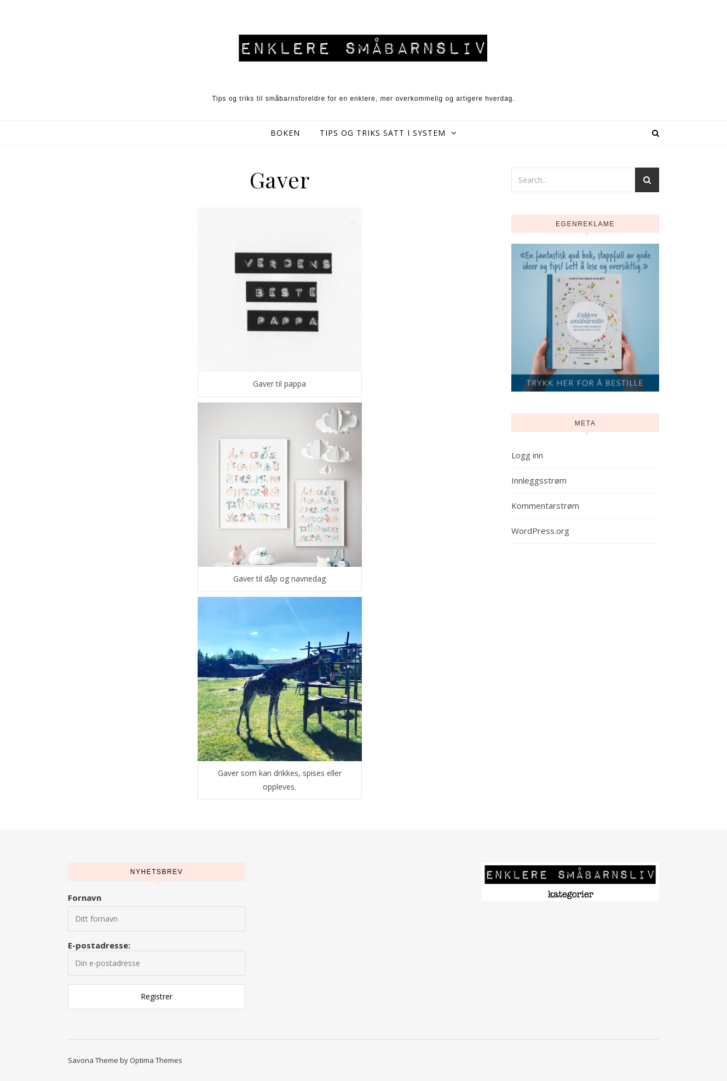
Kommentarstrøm (545, 505)
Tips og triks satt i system (383, 133)
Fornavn (84, 897)
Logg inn (527, 455)
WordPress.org (540, 530)
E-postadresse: (156, 958)
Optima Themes (156, 1060)
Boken (285, 133)
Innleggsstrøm (539, 480)
